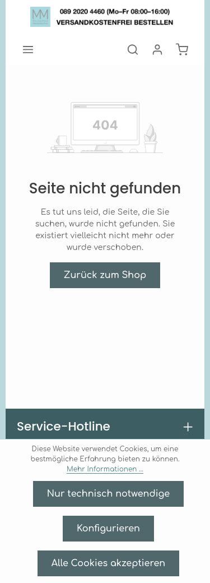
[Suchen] (133, 49)
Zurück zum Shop (105, 263)
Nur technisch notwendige (108, 493)
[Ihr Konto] (157, 49)
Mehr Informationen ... (144, 469)
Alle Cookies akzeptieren (108, 563)
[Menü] (28, 49)
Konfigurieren (108, 528)
